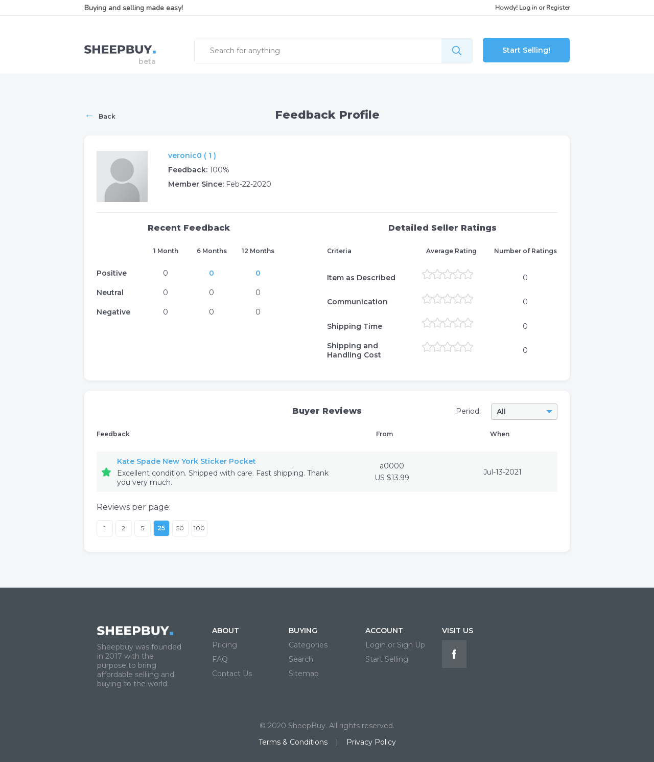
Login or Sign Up (395, 644)
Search (301, 659)
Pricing (224, 644)
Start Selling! (526, 50)
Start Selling (386, 659)
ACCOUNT (384, 630)
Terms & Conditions (293, 742)
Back (99, 115)
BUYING (303, 630)
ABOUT (225, 630)
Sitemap (304, 673)
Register (558, 8)
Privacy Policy (371, 742)
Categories (308, 644)
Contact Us (232, 673)
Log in (528, 8)
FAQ (220, 659)
